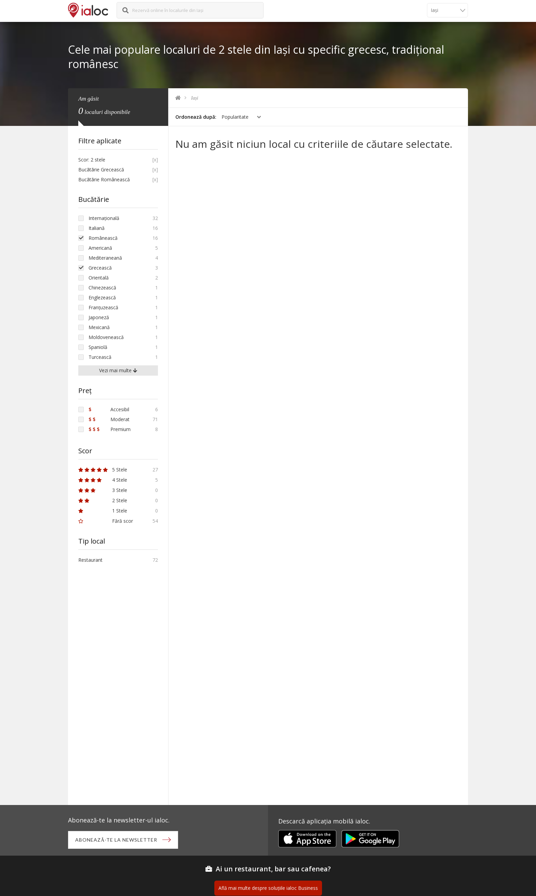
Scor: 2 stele (91, 159)
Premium (110, 429)
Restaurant (90, 560)
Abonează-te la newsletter (116, 840)
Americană (100, 248)
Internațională (104, 218)
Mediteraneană (105, 258)
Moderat (109, 419)
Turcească (100, 357)
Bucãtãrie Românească (104, 179)
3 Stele (102, 490)
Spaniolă (98, 347)
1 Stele (102, 510)
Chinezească (102, 287)
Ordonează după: (195, 117)
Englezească (102, 297)
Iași (194, 98)
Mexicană (99, 327)
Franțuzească (103, 307)
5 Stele (102, 469)
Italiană (97, 228)
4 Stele (102, 480)
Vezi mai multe (118, 370)
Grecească (100, 267)
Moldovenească (106, 337)
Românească (103, 238)
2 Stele (102, 500)
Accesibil (109, 409)
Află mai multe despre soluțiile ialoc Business (268, 888)
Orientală (99, 277)
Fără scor (105, 521)
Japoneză (99, 317)
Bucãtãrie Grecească (101, 169)
